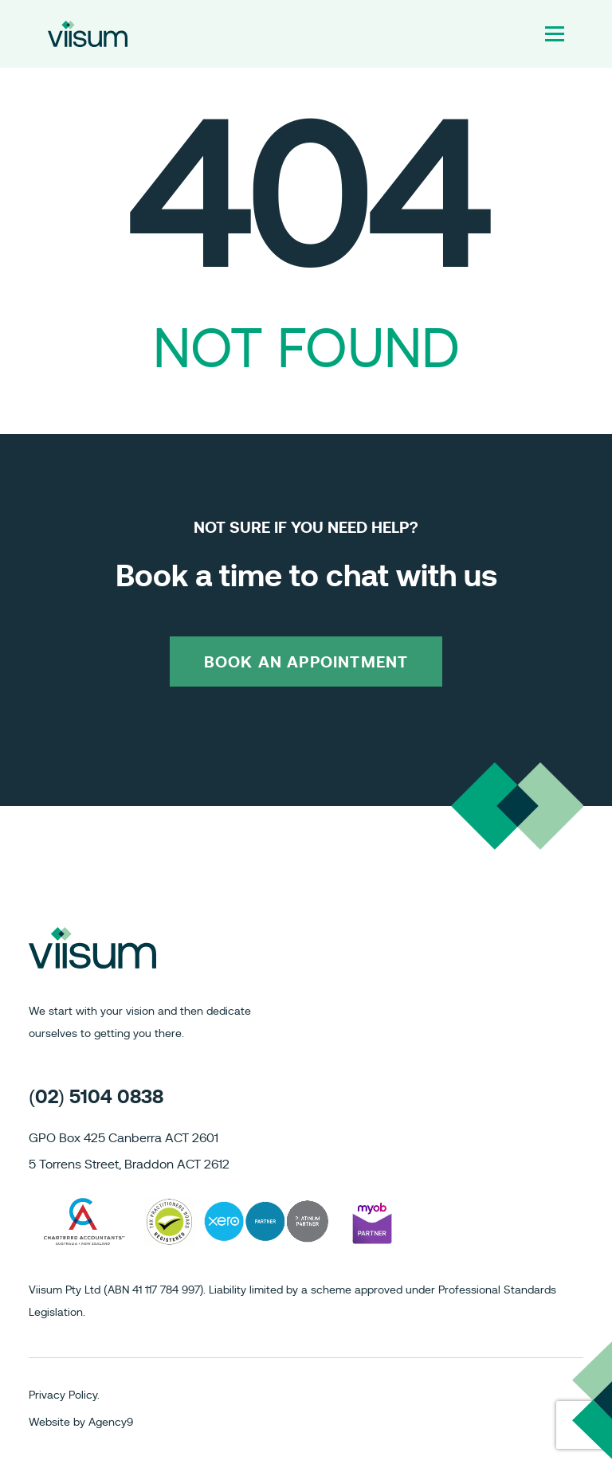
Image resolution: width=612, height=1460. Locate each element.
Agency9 (110, 1422)
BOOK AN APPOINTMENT (306, 663)
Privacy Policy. (64, 1395)
